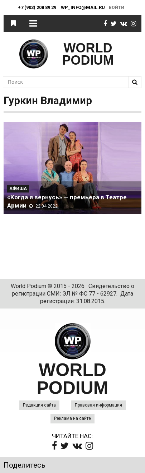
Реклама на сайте (72, 418)
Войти (116, 7)
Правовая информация (98, 405)
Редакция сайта (39, 405)
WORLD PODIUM (88, 54)
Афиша (18, 188)
